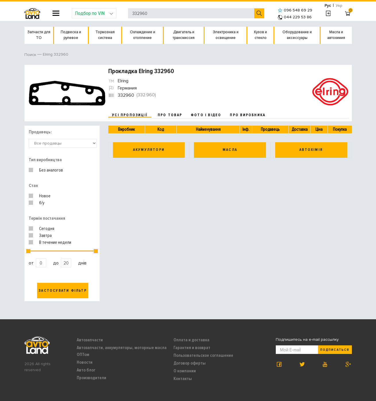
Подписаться (334, 350)
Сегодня (46, 228)
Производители (91, 377)
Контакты (182, 378)
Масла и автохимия (336, 35)
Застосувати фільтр (62, 290)
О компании (184, 370)
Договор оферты (189, 363)
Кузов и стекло (260, 35)
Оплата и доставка (191, 339)
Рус (328, 5)
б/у (42, 203)
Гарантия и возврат (191, 347)
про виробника (247, 115)
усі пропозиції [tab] (130, 115)
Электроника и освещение (225, 35)
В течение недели (55, 242)
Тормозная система (105, 35)
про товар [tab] (170, 115)
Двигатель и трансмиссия (183, 35)
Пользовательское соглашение (203, 355)
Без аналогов (51, 170)
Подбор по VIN (94, 13)
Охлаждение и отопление (142, 35)
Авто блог (86, 370)
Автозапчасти (90, 339)
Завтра (45, 235)
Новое (45, 196)
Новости (84, 362)
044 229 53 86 (295, 17)
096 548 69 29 (295, 10)
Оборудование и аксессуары (297, 35)
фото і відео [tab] (206, 115)
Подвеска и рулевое (71, 35)
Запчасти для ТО (38, 35)
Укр (339, 5)
